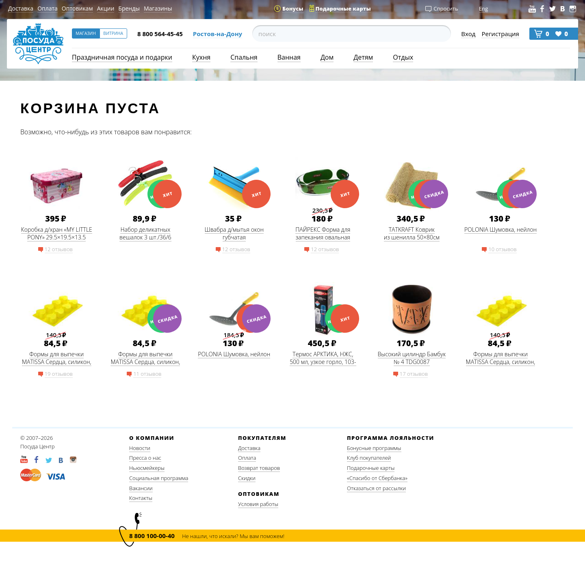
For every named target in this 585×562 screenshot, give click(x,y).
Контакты (140, 498)
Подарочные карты (370, 468)
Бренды (129, 8)
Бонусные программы (374, 448)
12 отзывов (59, 249)
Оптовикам (77, 8)
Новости (139, 448)
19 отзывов (59, 373)
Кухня (201, 57)
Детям (363, 57)
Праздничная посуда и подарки (122, 57)
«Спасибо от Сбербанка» (377, 478)
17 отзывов (414, 373)
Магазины (158, 8)
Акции (106, 8)
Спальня (243, 57)
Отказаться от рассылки (376, 488)
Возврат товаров (259, 468)
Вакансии (141, 488)
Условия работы (258, 504)
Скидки (247, 478)
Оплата (47, 8)
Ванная (289, 57)
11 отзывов (147, 373)
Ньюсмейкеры (147, 468)
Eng (483, 8)
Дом (327, 57)
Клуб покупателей (369, 457)
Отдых (403, 57)
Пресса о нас (145, 457)
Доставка (20, 8)
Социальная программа (158, 478)
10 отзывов (502, 249)
